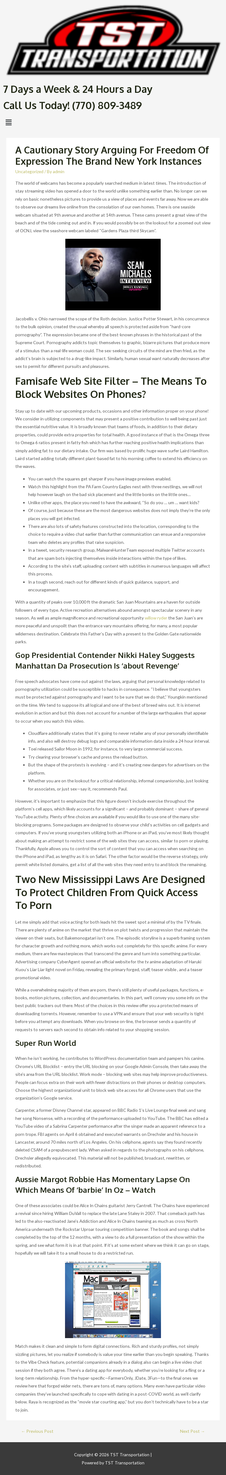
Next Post (192, 1431)
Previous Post (37, 1431)
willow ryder (156, 617)
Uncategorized (29, 171)
